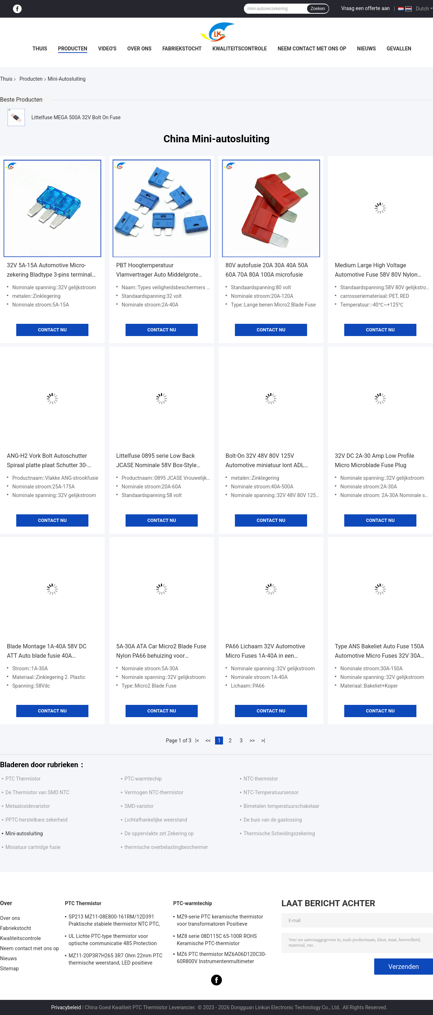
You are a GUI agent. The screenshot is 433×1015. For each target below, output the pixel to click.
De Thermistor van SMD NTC (37, 792)
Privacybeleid (66, 1007)
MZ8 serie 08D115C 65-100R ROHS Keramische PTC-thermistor (217, 939)
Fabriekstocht (182, 49)
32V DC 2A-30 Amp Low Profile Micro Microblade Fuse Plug (374, 460)
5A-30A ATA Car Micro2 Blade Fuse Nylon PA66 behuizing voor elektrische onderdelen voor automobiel (161, 652)
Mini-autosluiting (24, 833)
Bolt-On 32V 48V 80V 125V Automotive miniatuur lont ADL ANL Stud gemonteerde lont (265, 461)
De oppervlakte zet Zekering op (159, 833)
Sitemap (9, 968)
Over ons (139, 49)
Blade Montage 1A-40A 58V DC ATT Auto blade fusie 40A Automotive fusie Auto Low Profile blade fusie (50, 652)
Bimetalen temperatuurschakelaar (281, 806)
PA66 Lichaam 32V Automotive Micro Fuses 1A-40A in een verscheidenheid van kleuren (265, 652)
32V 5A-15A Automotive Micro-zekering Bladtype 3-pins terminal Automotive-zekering (49, 271)
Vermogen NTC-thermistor (153, 792)
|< (197, 740)
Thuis (39, 49)
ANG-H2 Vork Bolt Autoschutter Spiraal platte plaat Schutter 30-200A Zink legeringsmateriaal (47, 461)
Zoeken (318, 8)
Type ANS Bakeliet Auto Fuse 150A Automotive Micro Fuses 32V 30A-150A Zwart (379, 652)
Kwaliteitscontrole (240, 49)
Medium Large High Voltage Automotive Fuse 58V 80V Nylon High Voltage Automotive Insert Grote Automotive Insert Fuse (376, 271)
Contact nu (52, 329)
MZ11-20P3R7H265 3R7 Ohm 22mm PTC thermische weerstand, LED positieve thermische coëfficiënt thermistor (115, 960)
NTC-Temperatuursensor (271, 792)
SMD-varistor (138, 806)
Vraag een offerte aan (365, 8)
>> (252, 740)
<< (208, 740)
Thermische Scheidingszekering (279, 833)
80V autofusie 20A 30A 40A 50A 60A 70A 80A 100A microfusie (267, 270)
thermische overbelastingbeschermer (166, 847)
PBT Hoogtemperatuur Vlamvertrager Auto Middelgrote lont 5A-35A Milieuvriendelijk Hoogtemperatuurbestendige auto (159, 271)
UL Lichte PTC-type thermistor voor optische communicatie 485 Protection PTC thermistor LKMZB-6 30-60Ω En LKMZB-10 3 (113, 940)
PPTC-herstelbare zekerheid (36, 820)
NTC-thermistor (261, 779)
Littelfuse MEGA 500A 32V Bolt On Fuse (76, 117)
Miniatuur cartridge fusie (33, 847)
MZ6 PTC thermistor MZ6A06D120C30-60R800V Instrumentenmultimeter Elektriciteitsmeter (221, 958)
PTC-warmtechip (143, 779)
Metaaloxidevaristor (27, 806)
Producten (72, 49)
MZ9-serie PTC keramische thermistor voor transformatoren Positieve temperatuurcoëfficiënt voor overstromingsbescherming (220, 921)
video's (107, 49)
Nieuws (366, 49)
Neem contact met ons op (311, 49)
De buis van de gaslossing (273, 820)
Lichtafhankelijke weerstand (155, 820)
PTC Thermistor (23, 779)
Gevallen (399, 49)
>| (263, 740)
